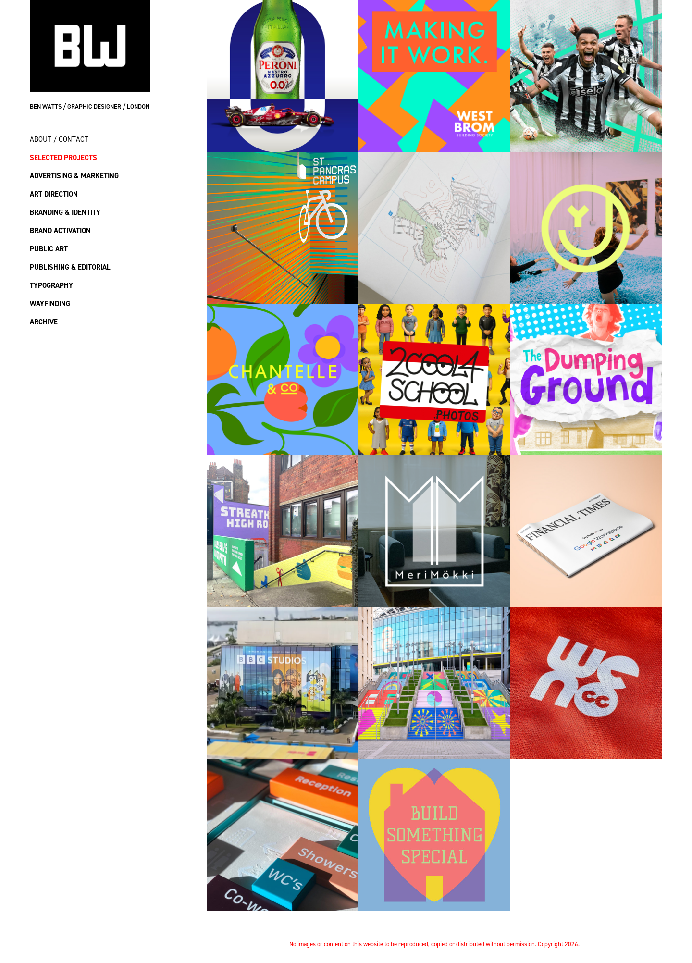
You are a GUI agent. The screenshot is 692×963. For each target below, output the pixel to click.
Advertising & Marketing (74, 175)
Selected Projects (63, 157)
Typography (51, 285)
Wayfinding (50, 303)
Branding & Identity (65, 212)
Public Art (49, 248)
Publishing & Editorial (70, 267)
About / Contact (59, 139)
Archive (44, 321)
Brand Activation (60, 230)
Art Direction (54, 193)
